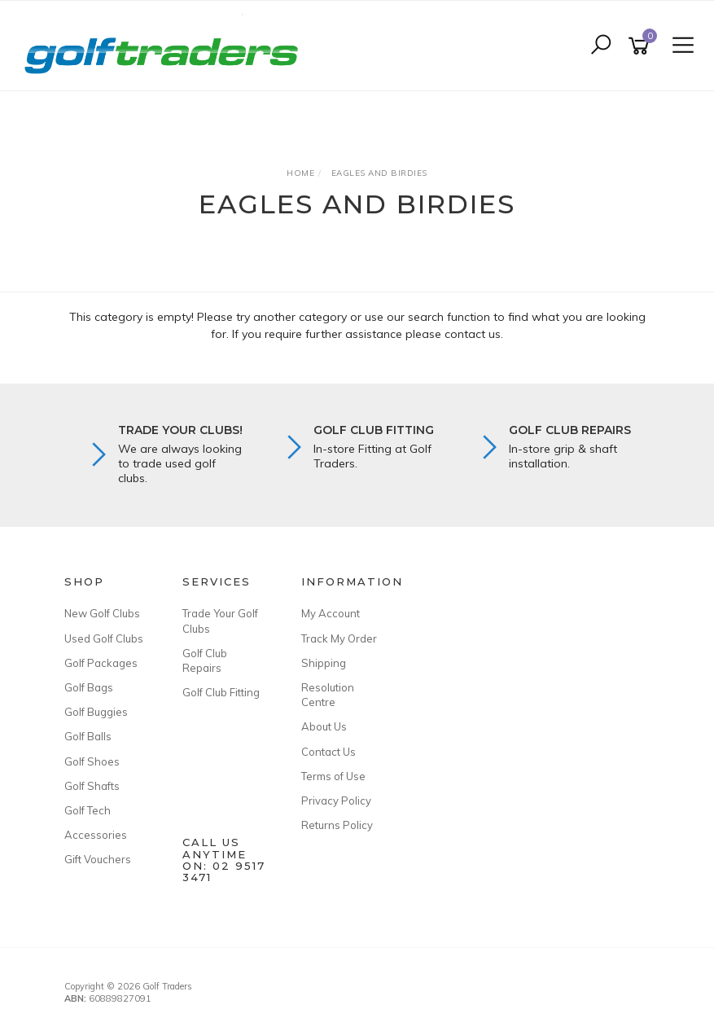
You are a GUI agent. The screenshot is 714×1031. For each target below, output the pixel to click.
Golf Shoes (92, 761)
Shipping (323, 662)
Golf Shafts (92, 785)
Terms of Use (333, 776)
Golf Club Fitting (221, 692)
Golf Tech (87, 810)
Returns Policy (337, 824)
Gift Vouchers (97, 859)
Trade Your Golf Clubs (220, 620)
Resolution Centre (327, 695)
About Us (324, 726)
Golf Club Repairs (204, 660)
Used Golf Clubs (103, 638)
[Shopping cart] (641, 46)
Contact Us (328, 751)
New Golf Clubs (102, 613)
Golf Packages (101, 662)
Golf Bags (88, 687)
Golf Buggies (96, 711)
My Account (330, 613)
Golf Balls (88, 736)
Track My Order (339, 638)
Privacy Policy (336, 800)
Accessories (95, 834)
